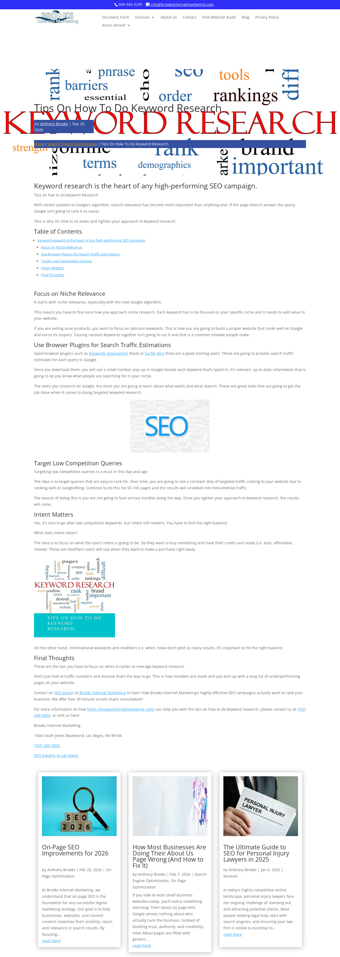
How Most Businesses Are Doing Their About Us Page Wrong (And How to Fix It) (169, 856)
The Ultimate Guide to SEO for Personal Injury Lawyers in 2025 (256, 853)
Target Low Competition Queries (66, 261)
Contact (189, 17)
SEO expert (64, 692)
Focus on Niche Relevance (62, 247)
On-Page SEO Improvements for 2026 (75, 850)
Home (39, 143)
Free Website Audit (219, 17)
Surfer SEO (154, 353)
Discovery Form (115, 17)
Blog (245, 17)
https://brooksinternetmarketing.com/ (120, 709)
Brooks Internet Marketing (102, 692)
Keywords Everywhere (108, 353)
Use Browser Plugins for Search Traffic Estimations (80, 254)
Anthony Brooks (54, 123)
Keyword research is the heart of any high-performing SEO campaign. (91, 240)
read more (51, 940)
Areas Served (113, 25)
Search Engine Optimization (72, 143)
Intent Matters (52, 267)
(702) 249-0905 (47, 745)
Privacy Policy (267, 17)
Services (142, 17)
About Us (169, 17)
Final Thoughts (52, 274)
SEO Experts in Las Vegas (56, 755)
